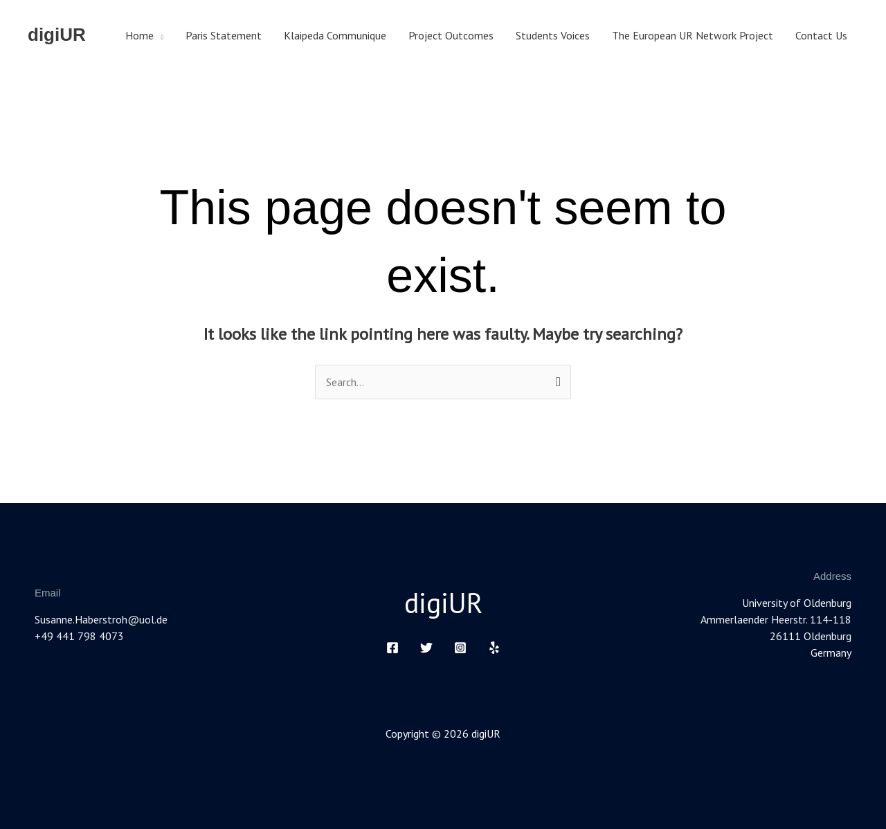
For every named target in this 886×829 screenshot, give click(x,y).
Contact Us (821, 35)
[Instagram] (460, 647)
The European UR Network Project (692, 35)
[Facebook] (392, 647)
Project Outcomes (451, 35)
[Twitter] (426, 647)
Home (139, 35)
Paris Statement (224, 35)
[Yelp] (494, 647)
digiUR (57, 34)
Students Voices (553, 35)
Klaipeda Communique (335, 35)
